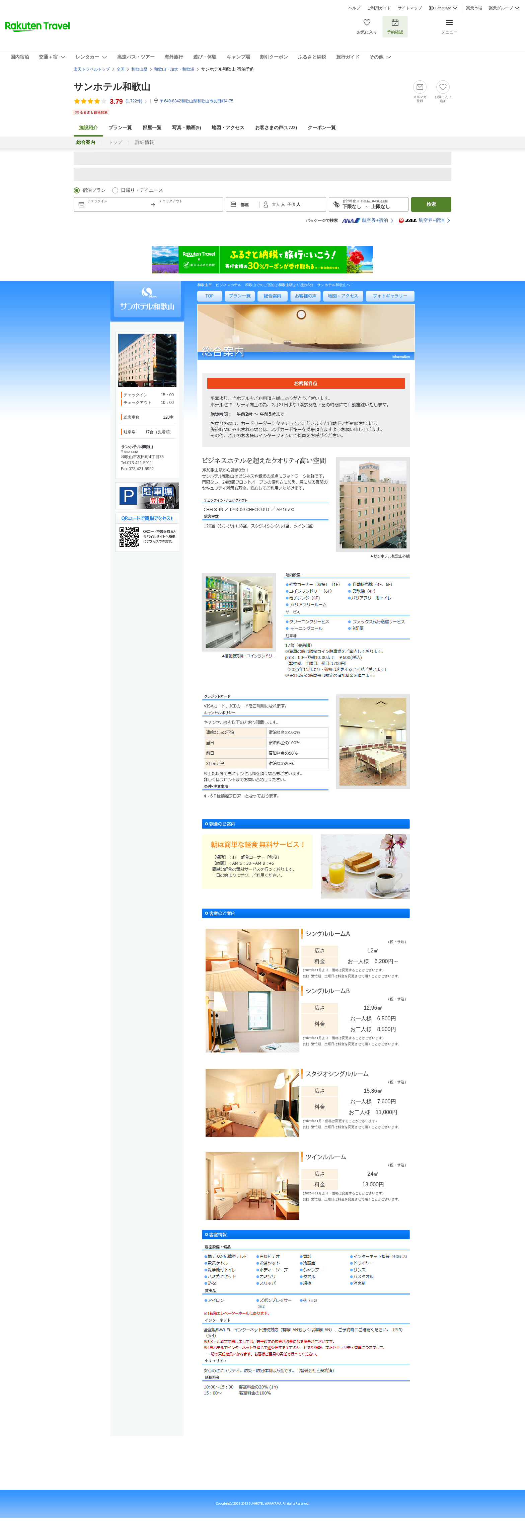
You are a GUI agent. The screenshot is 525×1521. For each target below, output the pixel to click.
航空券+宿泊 (365, 220)
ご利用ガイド (379, 8)
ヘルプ (354, 8)
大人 (276, 204)
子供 (291, 204)
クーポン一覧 (322, 127)
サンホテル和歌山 (112, 87)
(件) (137, 101)
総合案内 (265, 304)
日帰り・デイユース (142, 190)
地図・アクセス (228, 127)
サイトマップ (410, 8)
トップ (115, 142)
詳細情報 (144, 142)
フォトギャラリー (382, 304)
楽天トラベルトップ (92, 69)
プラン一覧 (120, 127)
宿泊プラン (94, 190)
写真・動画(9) (186, 127)
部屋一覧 (152, 127)
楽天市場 (474, 8)
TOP (201, 304)
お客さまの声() (276, 127)
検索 (431, 204)
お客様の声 (300, 304)
